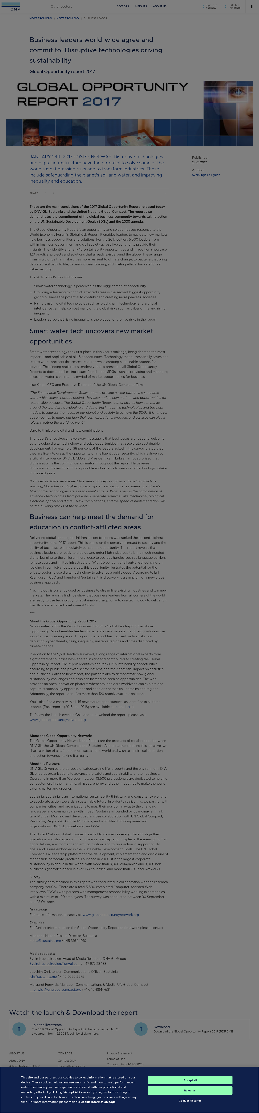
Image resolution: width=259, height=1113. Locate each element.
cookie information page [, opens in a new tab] (98, 1106)
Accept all (190, 1084)
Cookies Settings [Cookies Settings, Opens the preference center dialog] (190, 1105)
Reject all (190, 1095)
